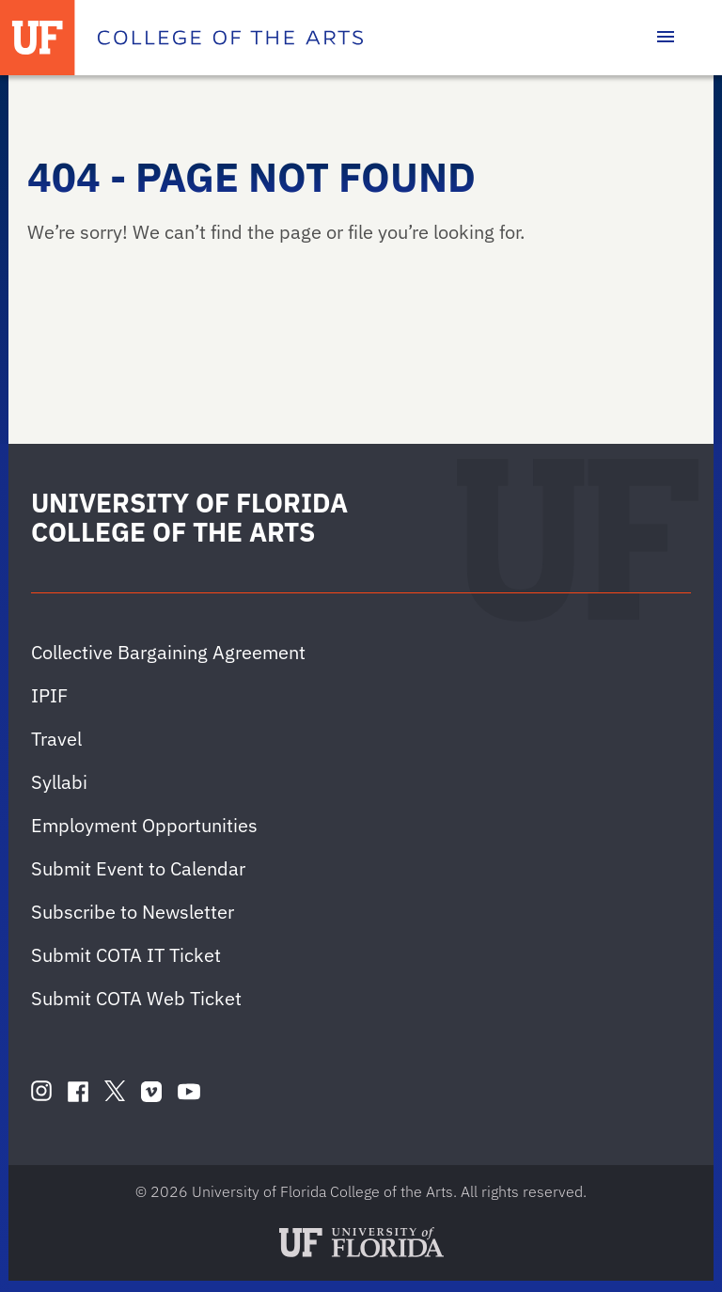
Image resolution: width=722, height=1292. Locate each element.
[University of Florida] (37, 37)
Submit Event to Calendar (138, 868)
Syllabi (59, 782)
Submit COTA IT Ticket (126, 955)
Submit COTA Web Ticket (136, 998)
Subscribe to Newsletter (132, 911)
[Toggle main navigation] (665, 37)
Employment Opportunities (144, 825)
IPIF (49, 695)
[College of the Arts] (230, 37)
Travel (56, 738)
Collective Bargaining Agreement (168, 652)
